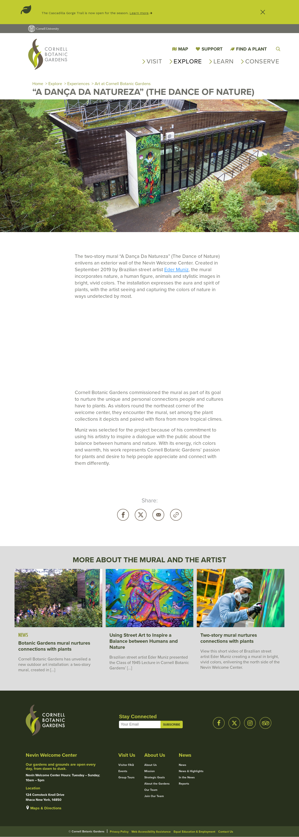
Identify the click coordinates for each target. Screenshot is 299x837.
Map (183, 49)
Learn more (139, 13)
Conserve (262, 61)
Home (37, 83)
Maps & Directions (45, 808)
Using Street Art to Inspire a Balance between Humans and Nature (143, 641)
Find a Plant (251, 49)
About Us (150, 765)
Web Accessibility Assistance (151, 832)
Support (212, 49)
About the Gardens (157, 784)
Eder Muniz (176, 269)
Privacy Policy (119, 832)
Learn (223, 61)
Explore (188, 61)
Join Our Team (154, 796)
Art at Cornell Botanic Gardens (123, 83)
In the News (187, 777)
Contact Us (225, 832)
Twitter (141, 515)
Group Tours (126, 777)
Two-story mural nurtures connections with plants (228, 638)
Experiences (78, 83)
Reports (184, 784)
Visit (154, 61)
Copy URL (176, 515)
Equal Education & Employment (194, 832)
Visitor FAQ (126, 765)
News (182, 765)
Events (122, 771)
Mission (149, 771)
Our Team (150, 790)
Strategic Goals (154, 777)
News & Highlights (191, 771)
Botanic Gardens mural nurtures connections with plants (54, 646)
